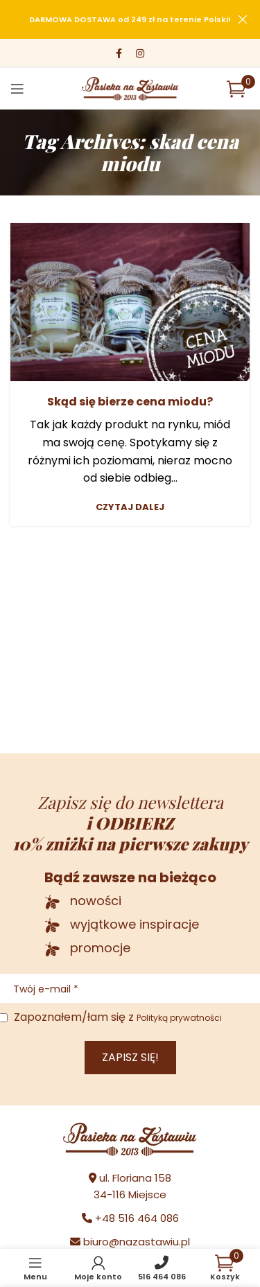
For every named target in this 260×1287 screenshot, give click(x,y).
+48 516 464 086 (137, 1218)
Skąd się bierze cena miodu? (130, 402)
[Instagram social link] (140, 53)
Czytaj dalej (130, 506)
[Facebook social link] (119, 53)
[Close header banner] (242, 19)
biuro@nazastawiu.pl (136, 1241)
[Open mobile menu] (17, 89)
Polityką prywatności (179, 1018)
